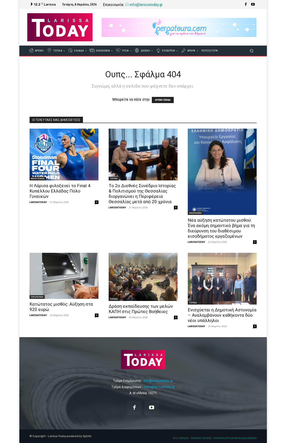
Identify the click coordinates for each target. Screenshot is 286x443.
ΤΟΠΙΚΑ (114, 178)
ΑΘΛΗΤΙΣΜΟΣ (38, 178)
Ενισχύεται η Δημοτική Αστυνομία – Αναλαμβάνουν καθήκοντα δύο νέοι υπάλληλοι (222, 315)
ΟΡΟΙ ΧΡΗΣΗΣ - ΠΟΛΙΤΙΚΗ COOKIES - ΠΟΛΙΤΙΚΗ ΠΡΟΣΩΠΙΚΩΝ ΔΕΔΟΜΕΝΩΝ (215, 438)
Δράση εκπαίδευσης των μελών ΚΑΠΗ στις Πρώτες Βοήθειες (141, 309)
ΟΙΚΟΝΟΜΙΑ (195, 212)
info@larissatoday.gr (144, 4)
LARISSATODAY (38, 202)
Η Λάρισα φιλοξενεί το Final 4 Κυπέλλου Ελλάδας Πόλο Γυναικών (60, 191)
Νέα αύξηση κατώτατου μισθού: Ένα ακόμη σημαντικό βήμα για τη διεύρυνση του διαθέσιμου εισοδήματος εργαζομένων (221, 228)
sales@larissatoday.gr (159, 387)
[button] (252, 51)
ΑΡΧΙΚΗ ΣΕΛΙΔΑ (163, 100)
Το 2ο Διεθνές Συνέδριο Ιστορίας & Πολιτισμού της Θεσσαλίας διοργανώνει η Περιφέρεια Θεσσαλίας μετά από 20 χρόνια (142, 193)
